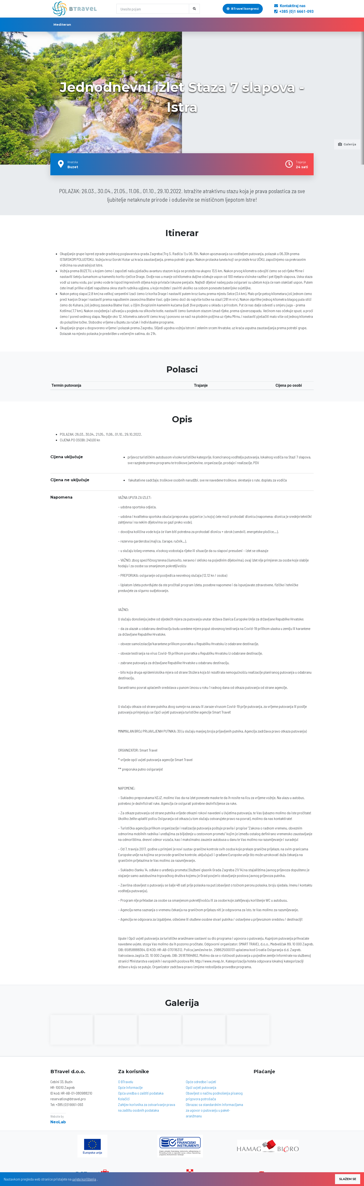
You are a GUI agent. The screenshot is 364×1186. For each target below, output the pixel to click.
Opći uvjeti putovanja (201, 1087)
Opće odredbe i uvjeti (201, 1081)
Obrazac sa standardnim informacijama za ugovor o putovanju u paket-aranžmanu (214, 1110)
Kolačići (124, 1098)
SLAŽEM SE (347, 1179)
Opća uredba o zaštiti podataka (140, 1093)
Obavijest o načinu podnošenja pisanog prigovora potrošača (214, 1096)
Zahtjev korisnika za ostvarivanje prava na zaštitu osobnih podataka (146, 1107)
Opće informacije (130, 1087)
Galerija (347, 144)
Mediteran (62, 24)
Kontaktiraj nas (290, 6)
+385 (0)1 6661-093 (294, 11)
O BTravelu (125, 1081)
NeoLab (58, 1122)
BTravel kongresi (243, 8)
